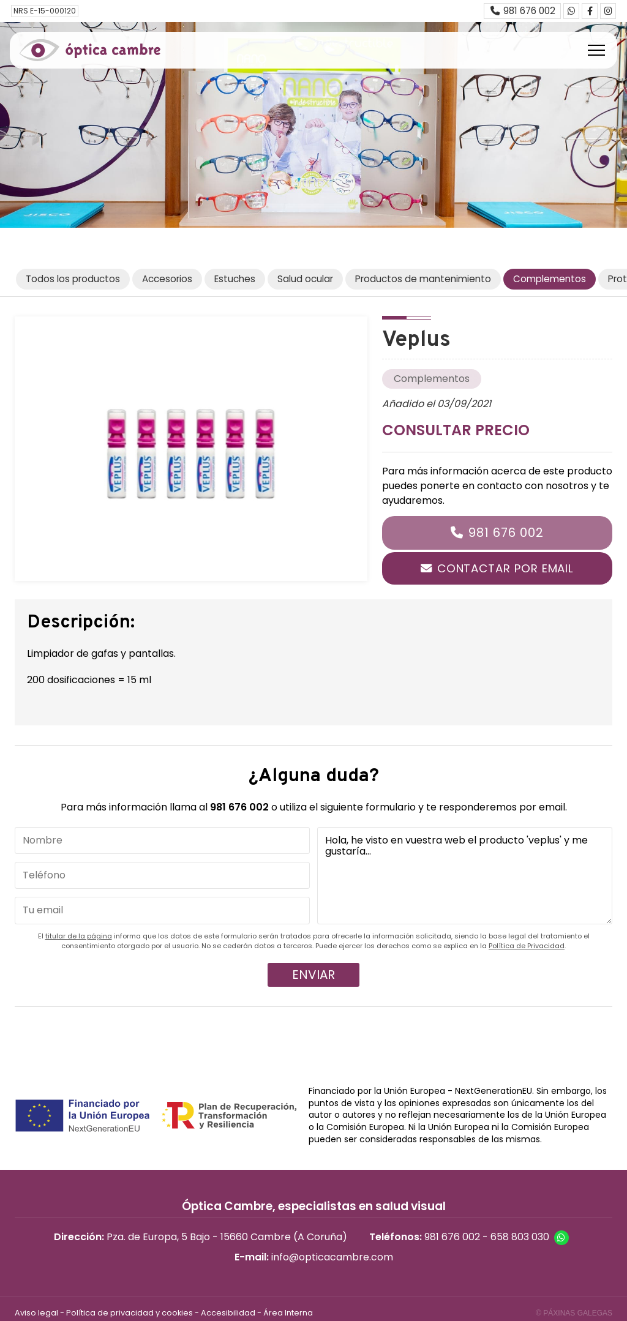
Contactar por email (505, 568)
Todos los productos (73, 278)
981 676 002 (506, 532)
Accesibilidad (228, 1313)
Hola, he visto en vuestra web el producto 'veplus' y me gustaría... (464, 875)
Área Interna (288, 1313)
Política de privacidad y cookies (129, 1313)
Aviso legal (36, 1313)
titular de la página (78, 936)
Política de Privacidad (527, 946)
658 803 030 (519, 1237)
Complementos (432, 379)
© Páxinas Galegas (574, 1313)
